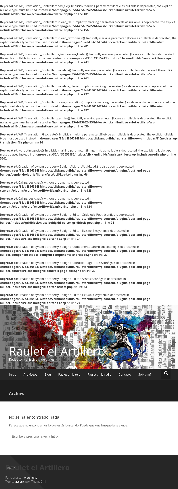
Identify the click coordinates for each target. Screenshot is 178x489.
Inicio (12, 374)
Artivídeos (30, 374)
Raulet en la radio (99, 374)
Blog (48, 374)
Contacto (125, 374)
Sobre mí (144, 374)
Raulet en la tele (69, 374)
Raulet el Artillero (57, 351)
